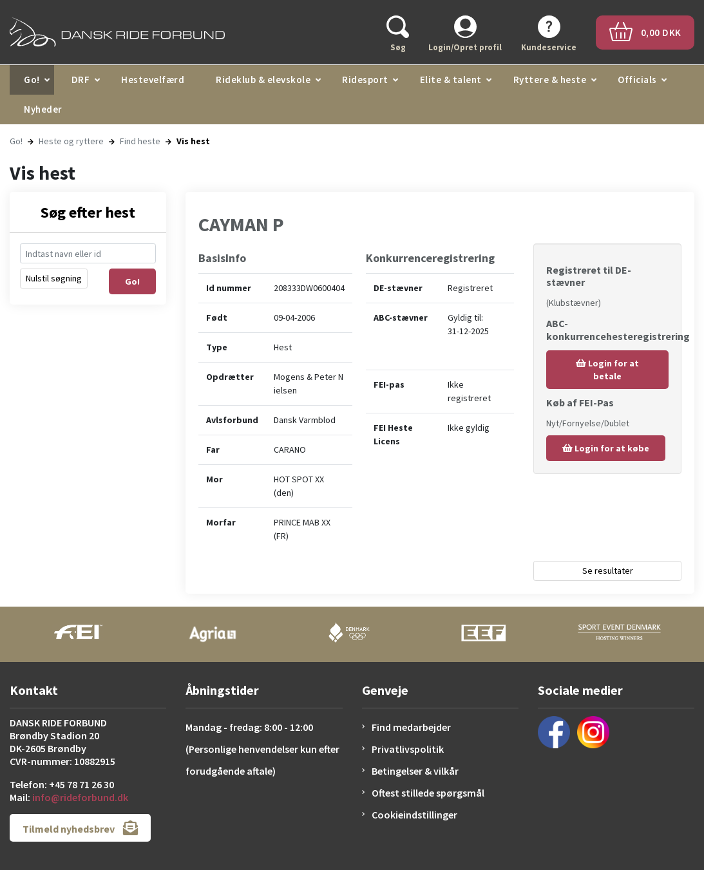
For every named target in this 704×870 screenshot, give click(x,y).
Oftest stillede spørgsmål (428, 792)
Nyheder (43, 109)
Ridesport (365, 79)
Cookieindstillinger (414, 814)
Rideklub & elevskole (263, 79)
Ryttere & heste (550, 79)
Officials (637, 79)
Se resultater (607, 570)
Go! (32, 79)
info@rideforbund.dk (80, 797)
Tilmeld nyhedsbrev (80, 827)
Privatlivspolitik (408, 748)
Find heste (140, 141)
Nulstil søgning (54, 278)
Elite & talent (451, 79)
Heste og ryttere (71, 141)
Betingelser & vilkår (415, 770)
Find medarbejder (411, 727)
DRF (80, 79)
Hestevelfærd (152, 79)
